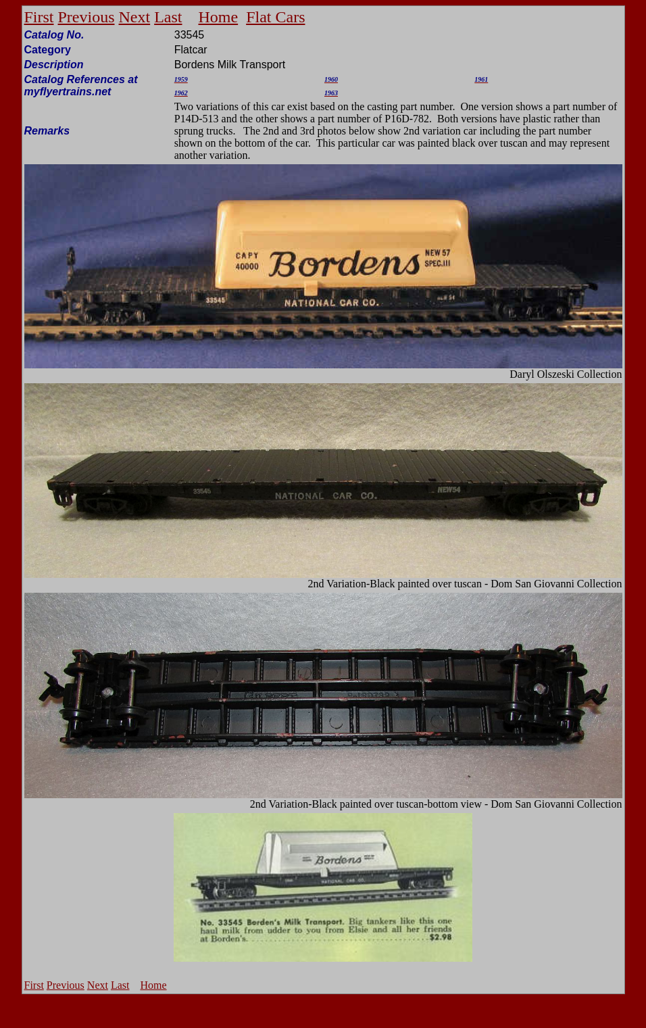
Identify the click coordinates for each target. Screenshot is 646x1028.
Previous (86, 17)
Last (168, 17)
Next (135, 17)
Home (219, 17)
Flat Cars (275, 17)
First (39, 17)
